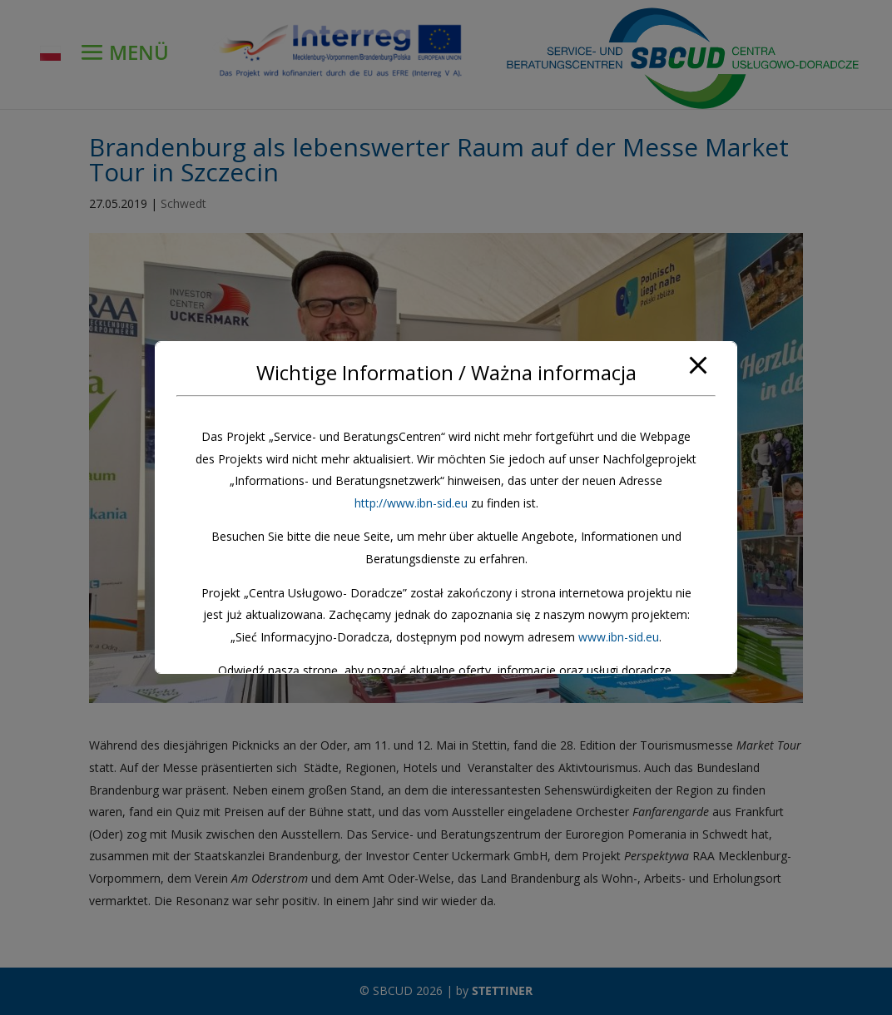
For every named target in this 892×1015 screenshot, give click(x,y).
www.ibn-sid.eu (618, 637)
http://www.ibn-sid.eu (411, 503)
